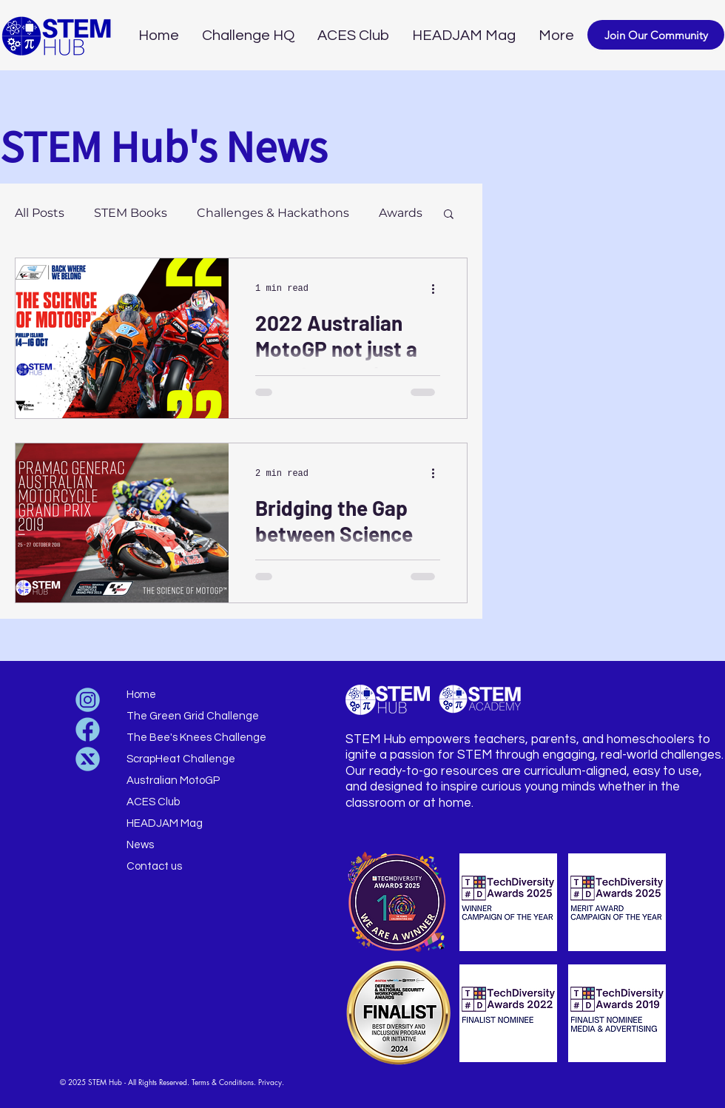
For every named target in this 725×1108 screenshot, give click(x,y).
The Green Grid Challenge (193, 716)
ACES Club (153, 802)
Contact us (154, 866)
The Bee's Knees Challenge (196, 737)
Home (141, 694)
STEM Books (130, 213)
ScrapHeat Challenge (181, 759)
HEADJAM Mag (165, 823)
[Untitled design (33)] (87, 700)
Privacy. (271, 1081)
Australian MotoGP (173, 780)
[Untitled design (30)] (87, 729)
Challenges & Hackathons (273, 213)
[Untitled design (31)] (87, 759)
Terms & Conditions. (224, 1081)
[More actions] (438, 289)
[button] (655, 35)
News (140, 844)
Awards (400, 213)
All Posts (39, 213)
